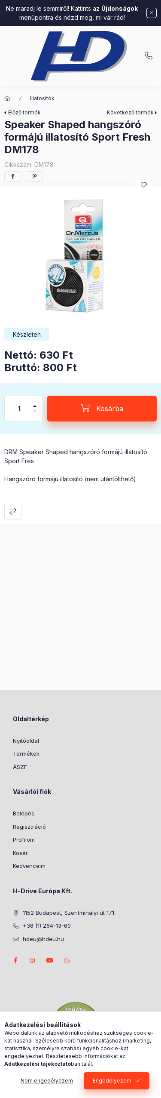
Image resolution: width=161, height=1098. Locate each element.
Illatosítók (42, 98)
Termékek (26, 753)
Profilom (24, 839)
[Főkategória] (7, 98)
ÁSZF (20, 766)
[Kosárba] (102, 408)
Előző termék (24, 112)
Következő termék (130, 112)
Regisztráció (29, 826)
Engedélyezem (112, 1080)
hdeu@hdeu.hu (43, 938)
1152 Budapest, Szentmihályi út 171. (69, 912)
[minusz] (34, 415)
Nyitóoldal (26, 740)
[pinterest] (34, 176)
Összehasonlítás (12, 511)
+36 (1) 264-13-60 (148, 56)
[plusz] (34, 402)
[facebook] (12, 176)
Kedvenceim (29, 865)
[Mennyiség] (19, 408)
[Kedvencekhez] (143, 185)
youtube (49, 960)
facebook (15, 960)
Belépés (23, 813)
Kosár (20, 852)
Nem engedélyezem (47, 1080)
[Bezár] (151, 13)
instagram (32, 960)
